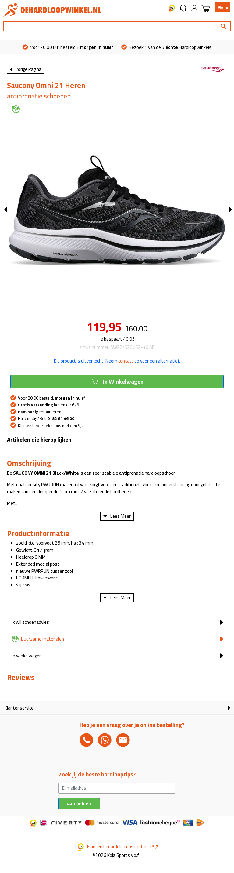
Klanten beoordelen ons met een (118, 846)
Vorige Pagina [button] (28, 69)
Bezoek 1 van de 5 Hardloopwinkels (166, 47)
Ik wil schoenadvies (30, 622)
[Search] (116, 26)
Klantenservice (19, 707)
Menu (222, 7)
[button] (183, 7)
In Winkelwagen (117, 381)
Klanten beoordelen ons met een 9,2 (51, 425)
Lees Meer (120, 516)
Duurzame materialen (42, 638)
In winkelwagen (27, 655)
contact (125, 360)
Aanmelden (79, 803)
